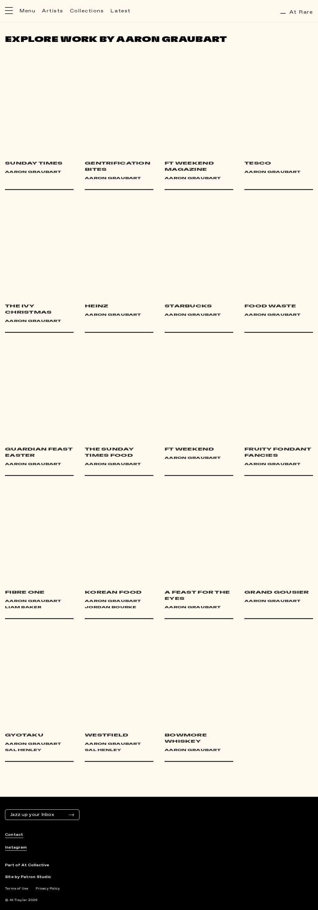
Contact (14, 834)
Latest (120, 11)
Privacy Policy (48, 888)
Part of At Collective (27, 865)
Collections (87, 11)
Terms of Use (16, 888)
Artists (52, 11)
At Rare (296, 12)
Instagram (16, 847)
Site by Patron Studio (28, 877)
